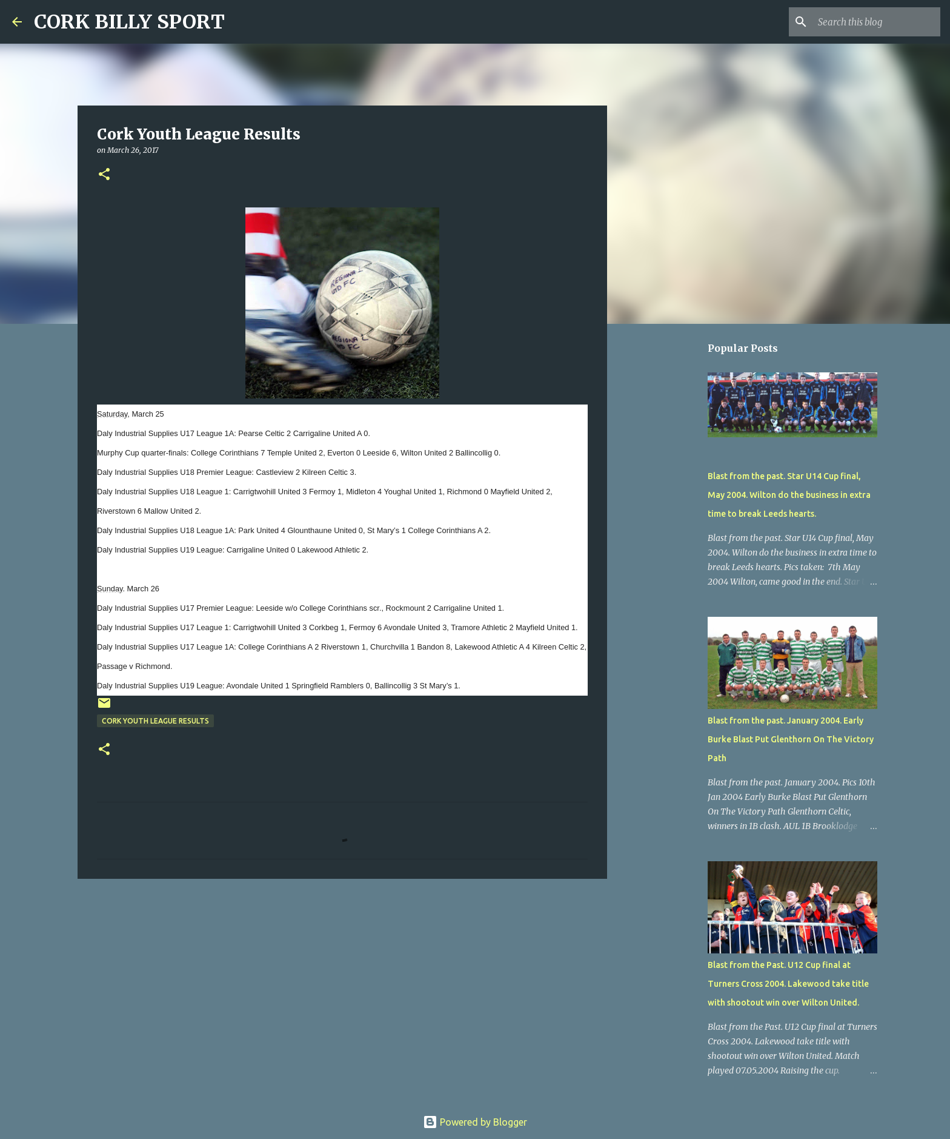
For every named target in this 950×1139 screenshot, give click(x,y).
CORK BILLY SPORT (129, 22)
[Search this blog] (876, 21)
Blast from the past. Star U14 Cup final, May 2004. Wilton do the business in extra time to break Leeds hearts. (789, 495)
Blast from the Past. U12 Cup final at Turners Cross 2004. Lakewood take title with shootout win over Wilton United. (788, 983)
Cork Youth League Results (155, 721)
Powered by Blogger (475, 1122)
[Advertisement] (342, 982)
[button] (104, 175)
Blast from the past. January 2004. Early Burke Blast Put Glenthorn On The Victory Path (791, 739)
